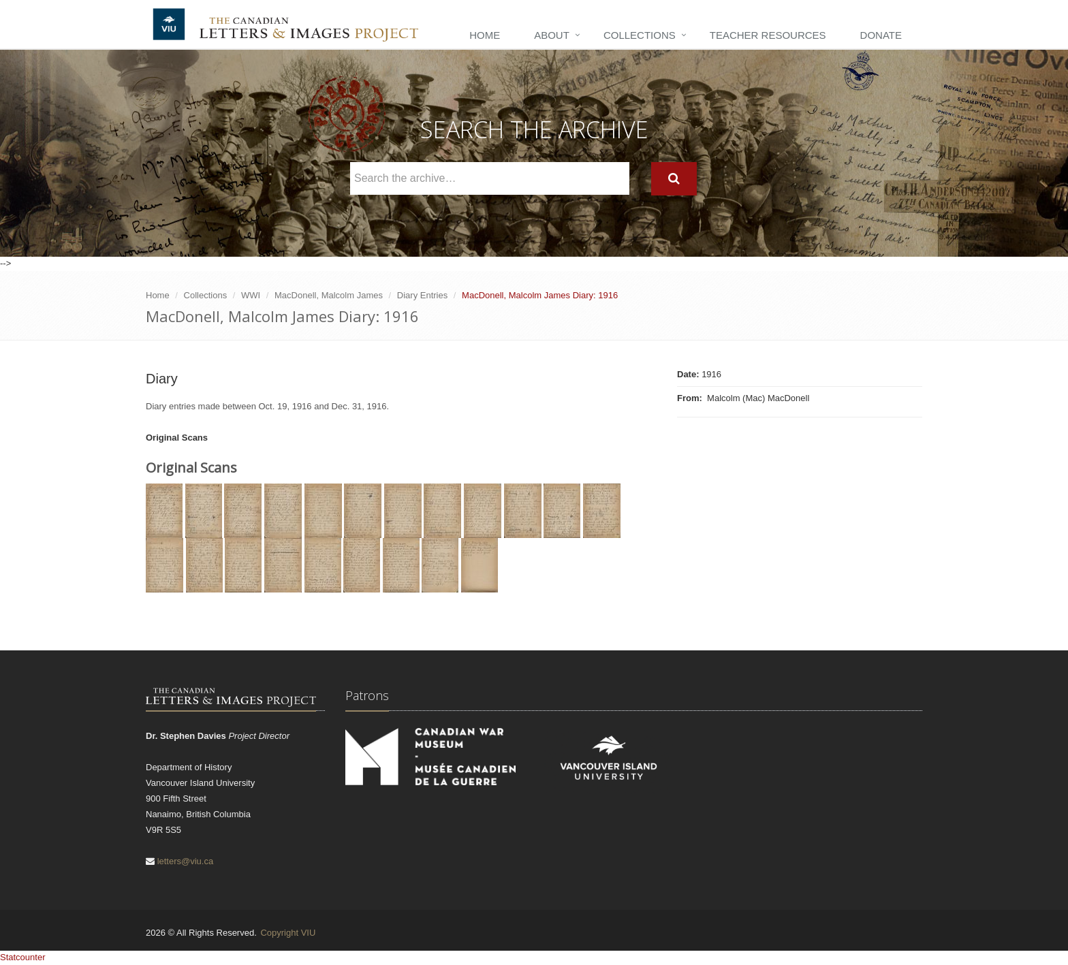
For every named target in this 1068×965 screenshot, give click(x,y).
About (551, 35)
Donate (881, 35)
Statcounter (23, 957)
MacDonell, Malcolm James (328, 295)
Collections (639, 35)
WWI (250, 295)
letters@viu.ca (185, 861)
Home (484, 35)
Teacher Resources (768, 35)
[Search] (674, 178)
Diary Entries (422, 295)
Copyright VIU (287, 933)
